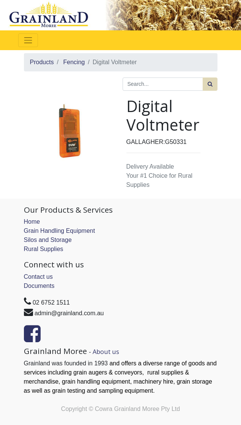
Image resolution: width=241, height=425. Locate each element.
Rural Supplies (43, 249)
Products (42, 62)
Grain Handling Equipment (59, 231)
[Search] (210, 84)
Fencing (74, 62)
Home (32, 221)
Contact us (38, 276)
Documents (39, 286)
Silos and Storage (48, 240)
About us (106, 351)
